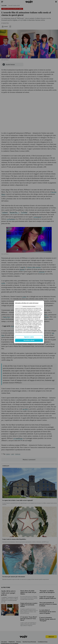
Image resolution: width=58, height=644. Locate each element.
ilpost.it (35, 327)
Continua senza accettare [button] (29, 306)
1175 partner (30, 326)
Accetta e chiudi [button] (29, 340)
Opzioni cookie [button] (29, 337)
